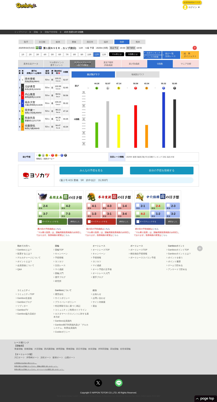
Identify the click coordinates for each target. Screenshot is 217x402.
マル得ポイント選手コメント (56, 63)
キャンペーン (61, 253)
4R (45, 54)
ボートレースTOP (138, 250)
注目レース (60, 265)
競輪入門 (59, 273)
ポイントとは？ (24, 261)
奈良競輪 (92, 349)
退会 (95, 306)
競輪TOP (59, 250)
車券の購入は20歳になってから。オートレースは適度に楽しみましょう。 (39, 369)
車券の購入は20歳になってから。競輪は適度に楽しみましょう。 (36, 366)
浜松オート (46, 357)
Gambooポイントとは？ (179, 253)
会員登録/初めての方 (192, 2)
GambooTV (22, 310)
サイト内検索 (99, 302)
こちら (58, 229)
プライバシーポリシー (65, 302)
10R (89, 54)
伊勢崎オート (32, 357)
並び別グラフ (93, 74)
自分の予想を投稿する (162, 170)
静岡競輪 (60, 349)
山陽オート (70, 357)
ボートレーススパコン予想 (143, 257)
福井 (106, 42)
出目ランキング (153, 53)
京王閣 (42, 42)
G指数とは (133, 54)
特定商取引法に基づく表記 (67, 306)
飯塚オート (58, 357)
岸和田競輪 (103, 349)
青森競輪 (18, 349)
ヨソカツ (59, 261)
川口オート (19, 357)
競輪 (36, 32)
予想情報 (59, 257)
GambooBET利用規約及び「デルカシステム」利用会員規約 (70, 326)
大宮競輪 (38, 349)
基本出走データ (31, 64)
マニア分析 (186, 64)
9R (81, 54)
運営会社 (59, 294)
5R (52, 54)
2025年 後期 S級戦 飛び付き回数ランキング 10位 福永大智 (150, 157)
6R (59, 54)
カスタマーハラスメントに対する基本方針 (71, 315)
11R (96, 54)
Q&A (19, 269)
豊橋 (74, 42)
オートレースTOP (101, 250)
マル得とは (117, 54)
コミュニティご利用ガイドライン (71, 310)
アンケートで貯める (177, 269)
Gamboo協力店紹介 (26, 314)
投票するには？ (24, 253)
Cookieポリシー (62, 332)
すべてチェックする (50, 222)
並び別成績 (134, 64)
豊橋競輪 (70, 349)
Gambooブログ (24, 302)
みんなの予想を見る (91, 170)
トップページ (20, 32)
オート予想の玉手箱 (102, 269)
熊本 (138, 42)
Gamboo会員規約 (63, 321)
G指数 (160, 64)
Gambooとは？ (24, 250)
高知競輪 (114, 349)
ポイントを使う (175, 257)
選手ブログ (60, 277)
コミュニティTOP (25, 294)
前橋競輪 (28, 349)
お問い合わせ (99, 298)
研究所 (58, 281)
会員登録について (25, 265)
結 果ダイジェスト (190, 54)
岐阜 (58, 42)
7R (67, 54)
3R (37, 54)
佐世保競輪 (125, 349)
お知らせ (97, 294)
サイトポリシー (62, 298)
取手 (26, 42)
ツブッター (22, 306)
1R (22, 54)
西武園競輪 (49, 349)
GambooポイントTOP (178, 250)
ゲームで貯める (175, 265)
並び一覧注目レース (170, 54)
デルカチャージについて (29, 257)
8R (74, 54)
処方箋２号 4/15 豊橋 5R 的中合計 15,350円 (87, 180)
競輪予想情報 (51, 32)
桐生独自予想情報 (138, 253)
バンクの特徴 (152, 57)
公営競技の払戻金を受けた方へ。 (25, 363)
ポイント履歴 (174, 261)
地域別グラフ (137, 74)
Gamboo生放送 (24, 298)
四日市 (90, 42)
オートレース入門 (101, 273)
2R (30, 54)
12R (104, 54)
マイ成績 (59, 269)
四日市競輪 (81, 349)
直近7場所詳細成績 (108, 63)
